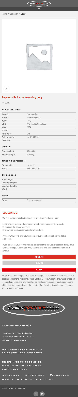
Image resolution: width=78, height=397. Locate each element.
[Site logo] (39, 3)
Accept (39, 257)
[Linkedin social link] (42, 393)
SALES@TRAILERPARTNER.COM (22, 353)
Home (4, 14)
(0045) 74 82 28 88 (28, 362)
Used (23, 14)
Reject (39, 263)
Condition (14, 14)
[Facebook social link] (35, 393)
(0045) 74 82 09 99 (28, 365)
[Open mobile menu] (39, 9)
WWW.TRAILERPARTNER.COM (22, 349)
